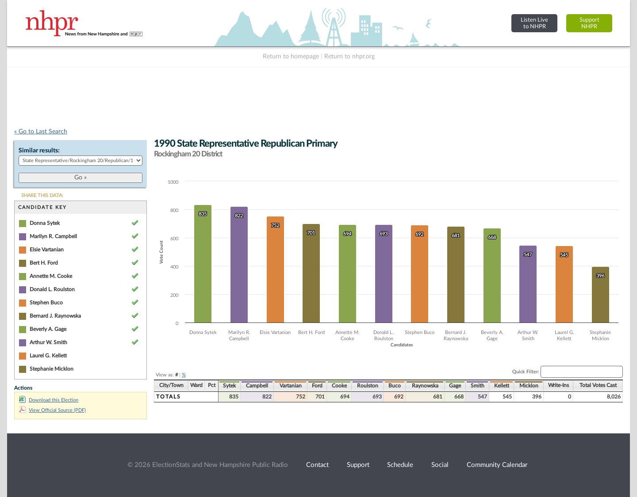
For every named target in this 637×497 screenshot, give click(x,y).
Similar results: (39, 151)
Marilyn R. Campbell (53, 236)
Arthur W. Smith (48, 342)
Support (358, 465)
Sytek (229, 385)
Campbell (257, 385)
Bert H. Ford (44, 263)
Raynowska (425, 385)
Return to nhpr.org (349, 56)
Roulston (367, 385)
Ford (317, 385)
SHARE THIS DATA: (42, 195)
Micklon (528, 385)
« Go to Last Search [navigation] (40, 132)
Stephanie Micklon (51, 369)
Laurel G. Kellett (48, 355)
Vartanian (291, 385)
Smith (477, 385)
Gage (455, 385)
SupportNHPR (589, 23)
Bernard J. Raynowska (55, 316)
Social (440, 465)
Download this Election (48, 400)
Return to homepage (291, 56)
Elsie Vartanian (47, 249)
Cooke (339, 385)
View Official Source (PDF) (52, 410)
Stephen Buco (46, 302)
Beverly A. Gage (48, 329)
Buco (394, 385)
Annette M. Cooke (51, 276)
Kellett (501, 385)
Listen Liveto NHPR (534, 23)
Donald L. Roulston (52, 289)
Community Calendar (497, 465)
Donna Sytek (45, 223)
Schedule (400, 465)
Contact (317, 465)
